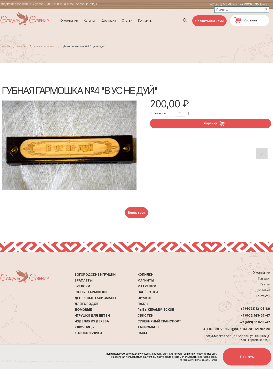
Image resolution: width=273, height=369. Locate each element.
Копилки (145, 274)
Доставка (108, 20)
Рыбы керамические (155, 310)
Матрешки (146, 286)
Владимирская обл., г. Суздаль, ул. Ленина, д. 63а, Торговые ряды (48, 4)
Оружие (144, 298)
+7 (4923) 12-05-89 (255, 309)
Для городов (86, 304)
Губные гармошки (90, 292)
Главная (5, 46)
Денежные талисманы (95, 298)
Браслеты (83, 280)
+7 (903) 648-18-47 (254, 4)
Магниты (145, 280)
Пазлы (143, 304)
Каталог (90, 20)
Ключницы (84, 327)
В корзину (214, 123)
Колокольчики (88, 333)
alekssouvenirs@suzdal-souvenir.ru (236, 329)
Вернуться (136, 213)
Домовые (83, 310)
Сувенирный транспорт (159, 321)
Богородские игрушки (95, 274)
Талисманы (148, 327)
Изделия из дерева (91, 321)
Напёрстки (147, 292)
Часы (142, 333)
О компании (69, 20)
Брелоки (82, 286)
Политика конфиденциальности (197, 359)
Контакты (145, 20)
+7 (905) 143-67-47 (224, 4)
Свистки (145, 315)
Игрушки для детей (92, 315)
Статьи (127, 20)
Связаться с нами (209, 21)
